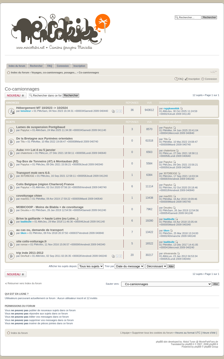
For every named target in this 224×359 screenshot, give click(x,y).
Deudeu (25, 210)
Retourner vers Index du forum (25, 283)
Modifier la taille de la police (213, 72)
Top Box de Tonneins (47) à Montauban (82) (47, 161)
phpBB (197, 347)
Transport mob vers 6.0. (33, 172)
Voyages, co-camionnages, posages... (53, 72)
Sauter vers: (112, 283)
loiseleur (26, 111)
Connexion (211, 79)
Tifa (23, 141)
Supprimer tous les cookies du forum (152, 332)
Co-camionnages (89, 72)
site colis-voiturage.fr (31, 241)
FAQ (180, 79)
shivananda (169, 253)
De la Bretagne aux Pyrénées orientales (44, 138)
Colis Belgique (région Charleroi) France (45, 184)
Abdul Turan (189, 341)
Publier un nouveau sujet (16, 95)
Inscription (194, 79)
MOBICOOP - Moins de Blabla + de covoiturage (49, 207)
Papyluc (25, 130)
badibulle (26, 221)
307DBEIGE (27, 175)
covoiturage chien (29, 195)
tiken (24, 233)
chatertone (26, 153)
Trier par (124, 266)
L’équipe (125, 332)
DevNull (25, 256)
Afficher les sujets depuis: (76, 266)
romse (24, 244)
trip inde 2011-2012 (29, 253)
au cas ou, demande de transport (40, 230)
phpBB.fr (189, 344)
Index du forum (20, 72)
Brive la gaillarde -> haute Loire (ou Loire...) (47, 218)
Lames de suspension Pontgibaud (40, 127)
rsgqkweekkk (171, 108)
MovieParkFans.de (208, 341)
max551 (25, 198)
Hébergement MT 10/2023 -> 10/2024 (42, 108)
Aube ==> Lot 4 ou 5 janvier (36, 150)
